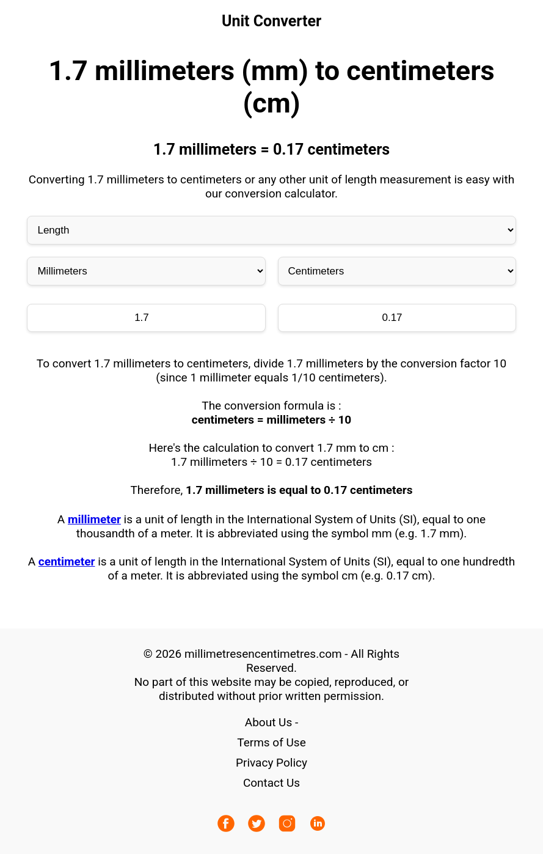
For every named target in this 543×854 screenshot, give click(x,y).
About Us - (271, 722)
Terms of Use (271, 742)
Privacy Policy (271, 763)
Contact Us (271, 783)
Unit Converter (271, 21)
